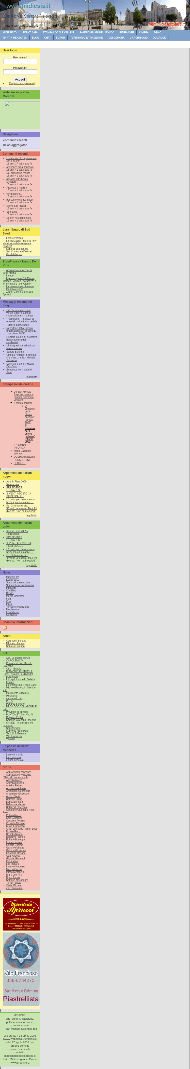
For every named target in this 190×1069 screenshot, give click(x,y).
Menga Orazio (14, 869)
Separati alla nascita (17, 248)
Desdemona (117, 37)
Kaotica (10, 682)
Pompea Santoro (15, 703)
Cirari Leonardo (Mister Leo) (21, 828)
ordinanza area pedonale (20, 167)
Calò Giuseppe (14, 818)
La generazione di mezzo (20, 286)
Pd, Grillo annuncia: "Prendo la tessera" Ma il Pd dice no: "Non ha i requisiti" (21, 508)
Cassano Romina (15, 820)
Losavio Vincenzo (15, 866)
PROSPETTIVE (22, 460)
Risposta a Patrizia (16, 187)
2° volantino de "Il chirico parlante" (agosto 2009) (30, 414)
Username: (20, 57)
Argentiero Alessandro (18, 791)
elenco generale (15, 760)
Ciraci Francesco (15, 826)
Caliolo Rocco (13, 815)
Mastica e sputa (14, 289)
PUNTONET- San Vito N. (19, 714)
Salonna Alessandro (17, 880)
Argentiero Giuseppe (17, 793)
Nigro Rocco (13, 877)
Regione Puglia (14, 717)
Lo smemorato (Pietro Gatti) (21, 685)
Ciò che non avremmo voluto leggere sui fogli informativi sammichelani (19, 313)
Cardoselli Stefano (16, 640)
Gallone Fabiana (15, 847)
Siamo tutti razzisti (16, 206)
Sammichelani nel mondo (96, 32)
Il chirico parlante (23, 403)
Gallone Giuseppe (16, 850)
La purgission (13, 757)
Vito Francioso (14, 736)
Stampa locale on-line (58, 32)
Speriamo (11, 211)
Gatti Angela (12, 855)
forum (60, 37)
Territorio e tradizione (86, 37)
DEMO (157, 32)
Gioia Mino (12, 861)
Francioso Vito (14, 842)
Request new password (22, 83)
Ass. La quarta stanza (18, 658)
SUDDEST (20, 463)
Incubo (10, 275)
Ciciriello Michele (15, 823)
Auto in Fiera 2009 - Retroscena (17, 483)
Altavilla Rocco (14, 780)
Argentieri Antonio (16, 788)
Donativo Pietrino (15, 837)
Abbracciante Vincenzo (18, 772)
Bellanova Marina (15, 804)
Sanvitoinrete (13, 728)
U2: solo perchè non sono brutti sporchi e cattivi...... (20, 501)
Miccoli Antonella (15, 872)
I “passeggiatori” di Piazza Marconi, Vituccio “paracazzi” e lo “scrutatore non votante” (19, 281)
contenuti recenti (15, 140)
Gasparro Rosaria (16, 853)
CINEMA (144, 32)
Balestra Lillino (14, 799)
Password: (20, 68)
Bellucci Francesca (16, 807)
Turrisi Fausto (13, 882)
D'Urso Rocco (13, 831)
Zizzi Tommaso (14, 888)
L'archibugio (139, 37)
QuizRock (159, 37)
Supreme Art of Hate (17, 730)
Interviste (126, 32)
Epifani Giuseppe (15, 839)
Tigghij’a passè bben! (18, 325)
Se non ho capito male (18, 218)
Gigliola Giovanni (15, 858)
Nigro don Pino (14, 874)
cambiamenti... (14, 193)
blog (35, 37)
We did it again (14, 254)
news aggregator (15, 145)
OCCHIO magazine (24, 456)
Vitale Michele (13, 885)
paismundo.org (14, 698)
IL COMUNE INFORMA (20, 446)
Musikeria (11, 695)
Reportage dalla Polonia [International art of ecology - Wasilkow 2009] (21, 331)
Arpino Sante (13, 796)
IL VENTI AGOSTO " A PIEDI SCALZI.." (18, 495)
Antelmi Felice (14, 785)
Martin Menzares (15, 37)
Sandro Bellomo (15, 351)
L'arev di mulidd (14, 754)
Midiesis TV (10, 32)
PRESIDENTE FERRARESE (14, 489)
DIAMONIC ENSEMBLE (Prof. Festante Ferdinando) (18, 672)
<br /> (21, 113)
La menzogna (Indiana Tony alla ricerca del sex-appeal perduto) (19, 243)
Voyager (10, 739)
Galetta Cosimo (14, 845)
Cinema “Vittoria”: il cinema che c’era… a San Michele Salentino (21, 358)
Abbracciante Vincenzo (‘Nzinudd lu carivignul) (17, 776)
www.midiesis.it (28, 5)
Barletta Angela (14, 801)
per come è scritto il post (19, 199)
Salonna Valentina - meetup (21, 720)
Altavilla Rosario (15, 782)
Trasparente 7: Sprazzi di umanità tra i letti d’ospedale (21, 320)
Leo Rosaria (12, 864)
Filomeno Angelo (15, 643)
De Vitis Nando (14, 834)
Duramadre (12, 676)
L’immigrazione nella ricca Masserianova (20, 347)
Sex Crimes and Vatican (19, 251)
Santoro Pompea (15, 646)
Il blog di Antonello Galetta (20, 679)
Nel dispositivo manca (18, 173)
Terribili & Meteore (16, 733)
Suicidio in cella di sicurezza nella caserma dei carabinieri (21, 340)
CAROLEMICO (14, 660)
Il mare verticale (15, 238)
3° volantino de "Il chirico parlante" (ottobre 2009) (30, 433)
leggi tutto (32, 377)
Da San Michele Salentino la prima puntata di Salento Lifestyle (24, 395)
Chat (47, 37)
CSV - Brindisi (13, 668)
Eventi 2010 (29, 32)
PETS (9, 701)
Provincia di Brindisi (17, 712)
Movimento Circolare (17, 693)
